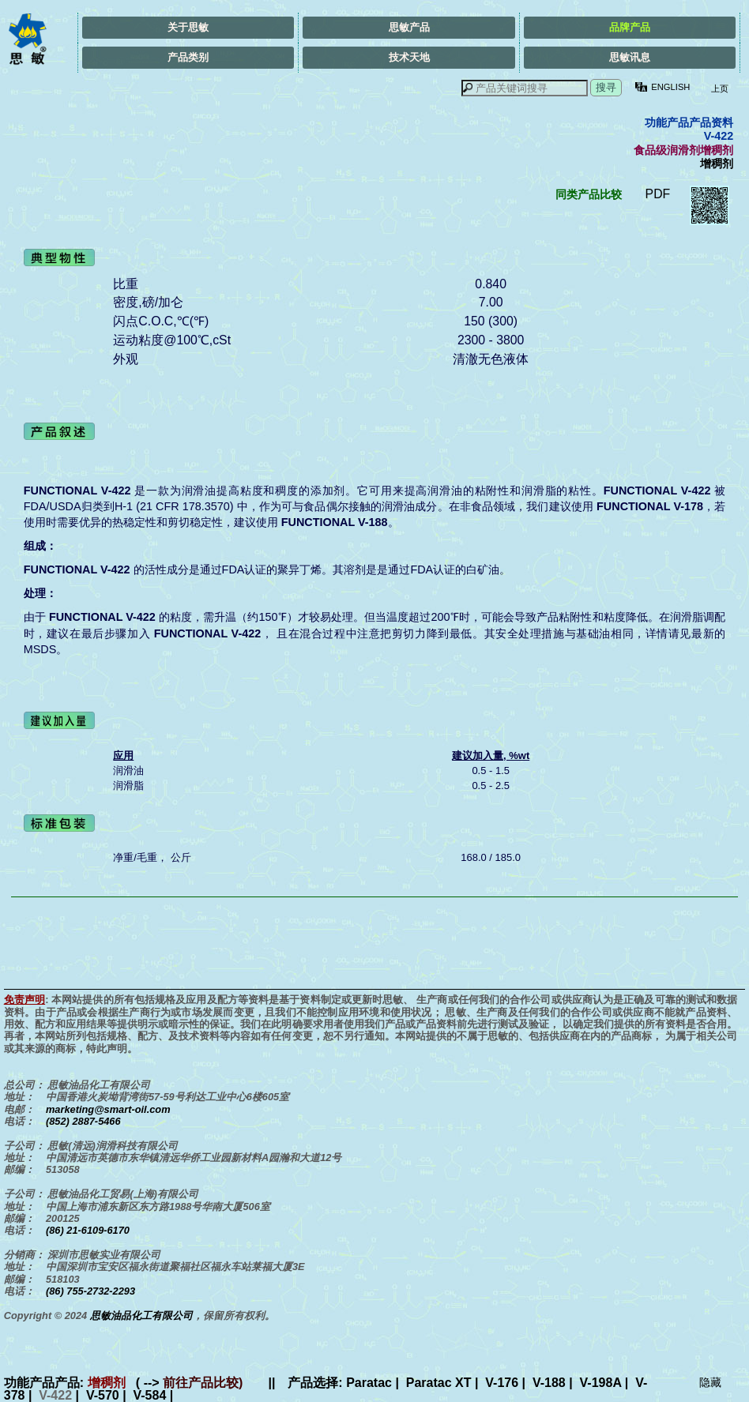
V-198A (601, 1382)
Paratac (369, 1382)
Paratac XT (439, 1382)
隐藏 (710, 1382)
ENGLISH (670, 87)
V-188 (549, 1382)
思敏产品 (409, 27)
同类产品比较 (588, 194)
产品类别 (188, 57)
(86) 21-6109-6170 (88, 1230)
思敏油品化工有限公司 (141, 1315)
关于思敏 (188, 27)
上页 (718, 88)
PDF (658, 194)
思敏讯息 (629, 57)
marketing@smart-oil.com (108, 1109)
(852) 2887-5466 (83, 1121)
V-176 (501, 1382)
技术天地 (409, 57)
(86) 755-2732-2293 (90, 1291)
